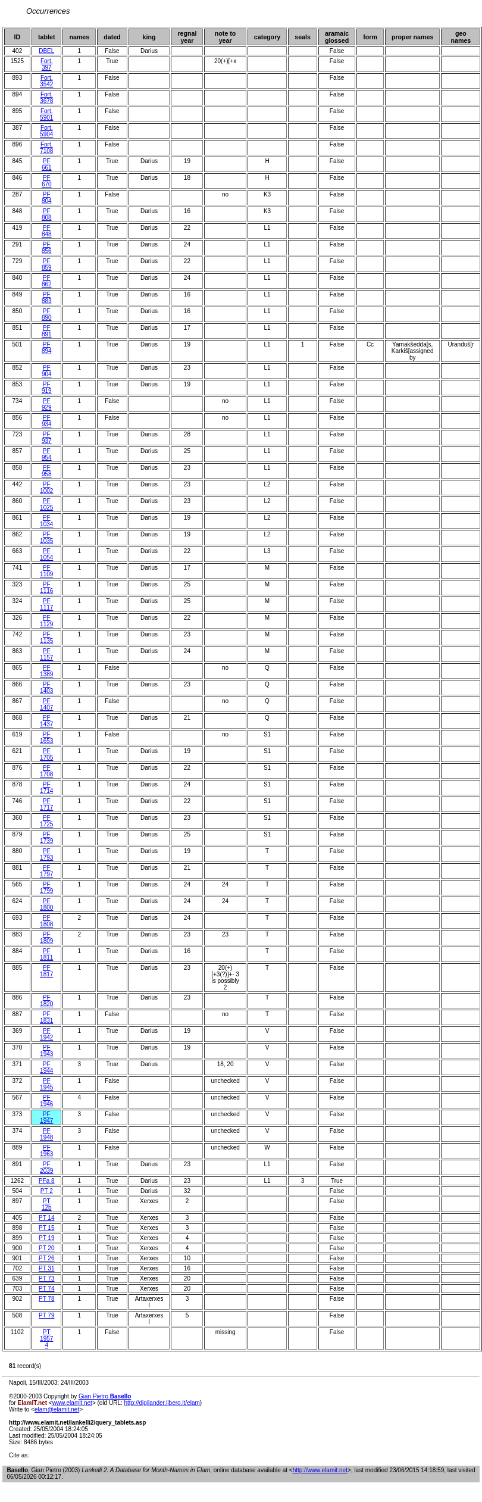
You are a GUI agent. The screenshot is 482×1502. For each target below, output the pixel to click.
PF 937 (47, 437)
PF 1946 (46, 1100)
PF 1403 (46, 687)
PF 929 (47, 404)
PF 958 (47, 470)
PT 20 (47, 1248)
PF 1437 (46, 720)
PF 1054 (46, 554)
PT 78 (47, 1298)
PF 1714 (46, 787)
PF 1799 (46, 887)
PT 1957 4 (46, 1338)
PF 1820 (46, 1000)
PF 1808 (46, 921)
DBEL (46, 51)
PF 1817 (46, 971)
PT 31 (47, 1268)
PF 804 (47, 197)
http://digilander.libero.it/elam (162, 1403)
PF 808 (47, 214)
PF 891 (47, 331)
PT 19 (47, 1238)
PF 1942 (46, 1034)
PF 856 (47, 247)
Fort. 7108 (46, 147)
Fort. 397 (46, 64)
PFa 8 (47, 1181)
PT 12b (47, 1204)
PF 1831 (46, 1017)
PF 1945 (46, 1084)
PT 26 (47, 1258)
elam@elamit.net (57, 1409)
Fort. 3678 (46, 97)
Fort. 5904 (46, 131)
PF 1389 (46, 670)
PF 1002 (46, 487)
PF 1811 (46, 954)
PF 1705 (46, 754)
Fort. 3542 (46, 81)
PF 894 (47, 347)
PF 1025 (46, 504)
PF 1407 (46, 704)
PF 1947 (46, 1117)
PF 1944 (46, 1067)
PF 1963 (46, 1150)
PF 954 (47, 454)
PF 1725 (46, 820)
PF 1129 (46, 620)
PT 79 (47, 1315)
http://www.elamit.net (320, 1470)
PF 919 (47, 387)
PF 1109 (46, 570)
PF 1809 (46, 937)
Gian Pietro (105, 1396)
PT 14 (47, 1217)
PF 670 (47, 181)
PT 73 (47, 1278)
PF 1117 (46, 604)
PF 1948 (46, 1134)
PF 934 (47, 420)
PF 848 (47, 231)
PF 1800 (46, 904)
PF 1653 (46, 737)
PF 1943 (46, 1050)
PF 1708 (46, 770)
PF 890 (47, 314)
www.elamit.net (72, 1403)
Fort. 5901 (46, 114)
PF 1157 (46, 654)
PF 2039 (46, 1167)
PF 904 (47, 370)
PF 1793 (46, 854)
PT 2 (46, 1191)
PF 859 (47, 264)
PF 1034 (46, 520)
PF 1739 (46, 837)
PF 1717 (46, 804)
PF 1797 (46, 871)
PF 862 (47, 281)
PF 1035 (46, 537)
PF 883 (47, 297)
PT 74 (47, 1288)
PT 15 (47, 1228)
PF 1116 (46, 587)
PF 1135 (46, 637)
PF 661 (47, 164)
